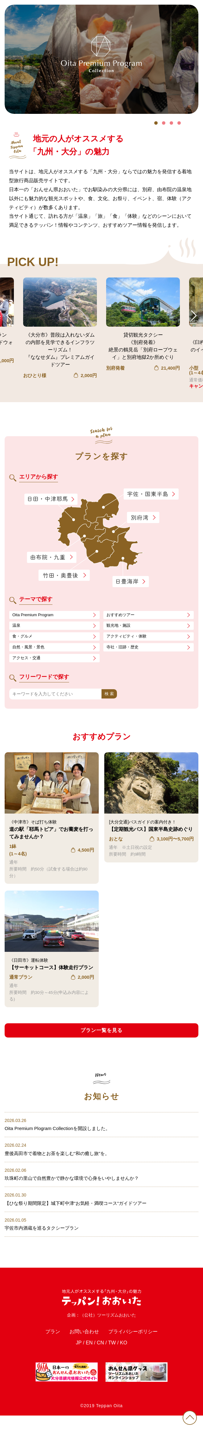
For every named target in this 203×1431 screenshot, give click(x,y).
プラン (43, 1345)
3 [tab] (171, 123)
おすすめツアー (121, 615)
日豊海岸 (130, 581)
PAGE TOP (187, 1415)
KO (126, 1358)
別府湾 (143, 518)
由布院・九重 (52, 557)
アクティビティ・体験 (128, 637)
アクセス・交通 (27, 660)
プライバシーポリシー (138, 1345)
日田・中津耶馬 (45, 499)
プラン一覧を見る (101, 1033)
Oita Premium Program (34, 615)
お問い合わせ (79, 1345)
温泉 (16, 626)
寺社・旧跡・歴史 (123, 649)
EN (87, 1358)
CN (100, 1358)
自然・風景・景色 (29, 649)
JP (75, 1358)
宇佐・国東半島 (151, 494)
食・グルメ (23, 637)
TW (113, 1358)
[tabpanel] (101, 59)
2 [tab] (163, 123)
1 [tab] (156, 123)
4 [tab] (179, 123)
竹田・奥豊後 (65, 575)
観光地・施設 (119, 626)
